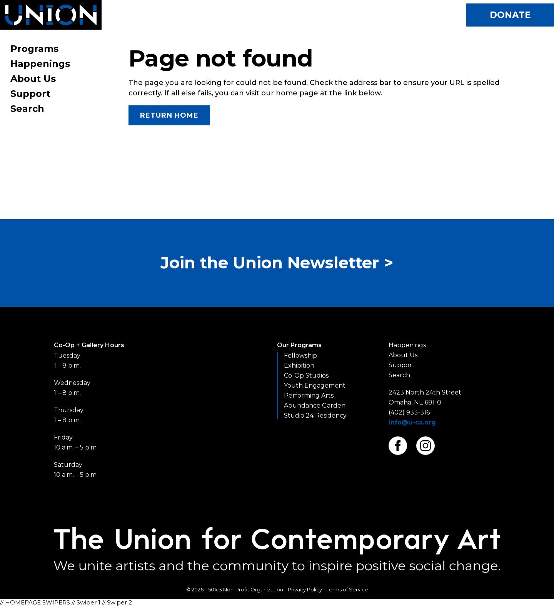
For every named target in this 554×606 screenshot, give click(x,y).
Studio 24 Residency (315, 415)
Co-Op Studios (306, 375)
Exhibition (299, 365)
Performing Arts (309, 395)
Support (30, 93)
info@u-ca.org (412, 422)
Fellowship (300, 355)
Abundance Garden (314, 405)
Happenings (40, 63)
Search (27, 108)
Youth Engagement (314, 385)
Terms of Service (347, 589)
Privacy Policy (305, 589)
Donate (510, 15)
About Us (33, 78)
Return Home (169, 115)
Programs (34, 48)
